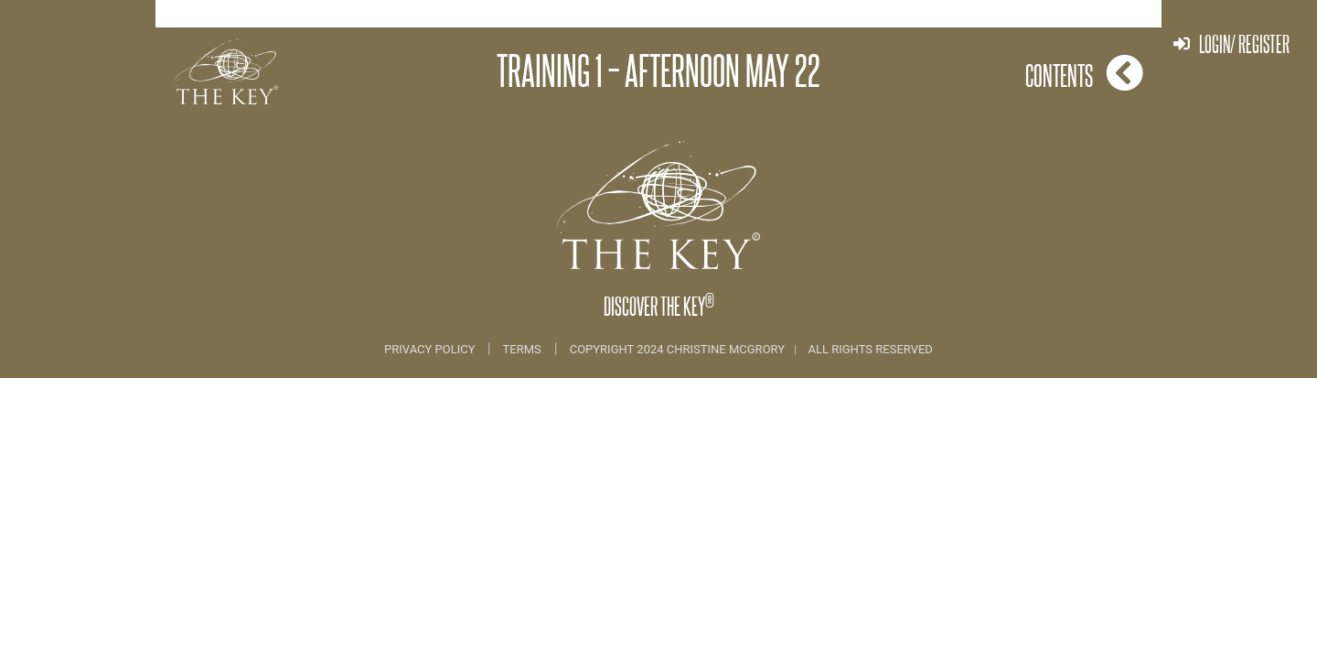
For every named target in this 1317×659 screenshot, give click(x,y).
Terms (522, 349)
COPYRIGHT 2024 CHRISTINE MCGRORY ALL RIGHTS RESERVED (751, 349)
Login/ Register (1231, 43)
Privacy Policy (431, 349)
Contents (1084, 73)
